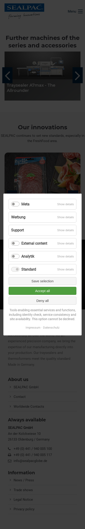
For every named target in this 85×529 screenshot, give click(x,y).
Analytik (27, 256)
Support (17, 230)
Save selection (43, 281)
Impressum (33, 327)
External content (34, 243)
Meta (25, 204)
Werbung (18, 217)
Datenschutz (51, 327)
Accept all (42, 291)
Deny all (42, 301)
